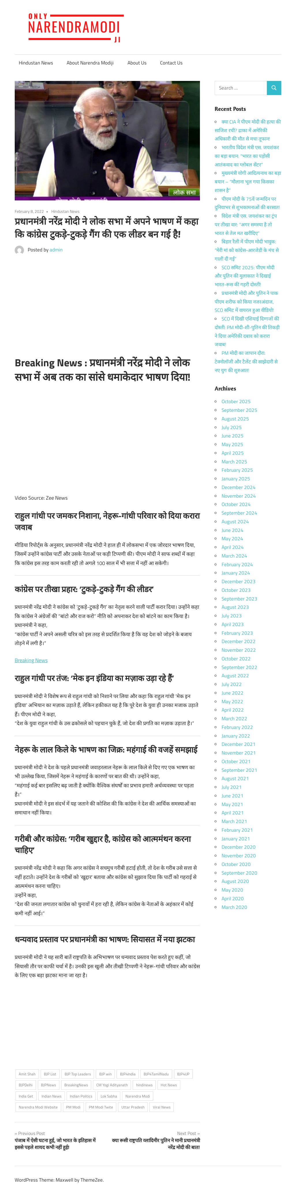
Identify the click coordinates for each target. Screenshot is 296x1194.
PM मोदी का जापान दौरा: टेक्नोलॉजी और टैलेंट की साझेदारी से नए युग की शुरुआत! (246, 361)
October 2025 (236, 401)
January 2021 (236, 838)
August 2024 (235, 521)
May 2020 (232, 890)
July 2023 (232, 615)
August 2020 (235, 881)
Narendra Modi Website (38, 1107)
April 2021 (233, 812)
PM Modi (73, 1107)
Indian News (51, 1096)
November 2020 (239, 855)
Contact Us (171, 63)
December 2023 (239, 581)
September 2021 (239, 770)
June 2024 (232, 530)
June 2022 (232, 693)
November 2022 (239, 650)
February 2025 (237, 470)
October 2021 (236, 761)
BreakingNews (76, 1085)
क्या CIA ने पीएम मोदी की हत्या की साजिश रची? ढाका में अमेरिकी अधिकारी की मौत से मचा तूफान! (248, 130)
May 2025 (232, 444)
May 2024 (232, 538)
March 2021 (234, 821)
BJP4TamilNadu (156, 1074)
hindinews (144, 1085)
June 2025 (232, 435)
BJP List (50, 1074)
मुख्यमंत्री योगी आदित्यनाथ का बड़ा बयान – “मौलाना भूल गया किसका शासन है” (248, 181)
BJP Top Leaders (78, 1074)
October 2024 (236, 504)
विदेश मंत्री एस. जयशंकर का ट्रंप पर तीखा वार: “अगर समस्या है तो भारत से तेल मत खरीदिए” (246, 224)
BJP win (105, 1074)
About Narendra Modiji (90, 63)
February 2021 (237, 830)
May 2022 (232, 701)
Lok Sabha (109, 1096)
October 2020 (236, 864)
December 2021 (239, 744)
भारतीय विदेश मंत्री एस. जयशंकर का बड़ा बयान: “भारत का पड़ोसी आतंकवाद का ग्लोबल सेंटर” (247, 156)
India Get (26, 1096)
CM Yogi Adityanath (112, 1085)
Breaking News (31, 660)
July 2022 (232, 684)
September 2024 (239, 513)
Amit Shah (27, 1074)
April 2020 (233, 898)
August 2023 (235, 607)
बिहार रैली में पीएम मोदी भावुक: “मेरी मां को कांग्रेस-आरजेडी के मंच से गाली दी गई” (247, 250)
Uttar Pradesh (133, 1107)
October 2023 (236, 590)
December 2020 (239, 847)
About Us (137, 63)
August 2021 (235, 778)
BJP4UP (183, 1074)
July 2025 (232, 427)
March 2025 (234, 461)
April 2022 (233, 710)
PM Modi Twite (101, 1107)
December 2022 (239, 641)
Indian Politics (81, 1096)
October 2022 (236, 658)
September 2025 (239, 410)
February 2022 (237, 727)
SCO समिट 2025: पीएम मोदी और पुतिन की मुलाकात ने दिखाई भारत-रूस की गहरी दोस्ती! (244, 276)
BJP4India (128, 1074)
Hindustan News (36, 63)
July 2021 (232, 787)
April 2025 (233, 453)
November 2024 (239, 496)
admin (56, 249)
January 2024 (236, 573)
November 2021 (239, 753)
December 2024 (239, 487)
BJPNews (48, 1085)
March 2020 (234, 907)
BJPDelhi (26, 1085)
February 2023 (237, 633)
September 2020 (239, 873)
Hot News (169, 1085)
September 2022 (239, 667)
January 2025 (236, 478)
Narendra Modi (137, 1096)
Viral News (162, 1107)
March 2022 (234, 718)
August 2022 (235, 675)
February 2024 (237, 564)
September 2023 (239, 598)
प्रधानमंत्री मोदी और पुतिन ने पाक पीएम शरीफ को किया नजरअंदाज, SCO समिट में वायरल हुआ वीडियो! (246, 301)
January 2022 (236, 736)
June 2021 (232, 795)
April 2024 (233, 547)
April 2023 (233, 624)
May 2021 (232, 804)
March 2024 (234, 556)
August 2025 (235, 418)
